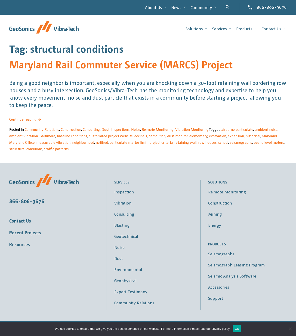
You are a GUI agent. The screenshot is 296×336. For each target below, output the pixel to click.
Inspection (124, 191)
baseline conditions (72, 135)
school (223, 142)
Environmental (128, 269)
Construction (71, 129)
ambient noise (266, 129)
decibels (140, 135)
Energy (214, 225)
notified (102, 142)
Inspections (120, 129)
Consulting (91, 129)
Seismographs (221, 253)
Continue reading (25, 119)
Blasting (122, 225)
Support (215, 298)
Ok (237, 328)
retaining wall (185, 142)
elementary (198, 135)
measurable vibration (53, 142)
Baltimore (47, 135)
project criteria (161, 142)
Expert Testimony (130, 291)
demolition (157, 135)
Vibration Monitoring (192, 129)
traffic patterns (56, 148)
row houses (207, 142)
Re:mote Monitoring (158, 129)
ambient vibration (23, 135)
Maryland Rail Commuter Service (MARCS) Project (121, 64)
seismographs (241, 142)
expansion (236, 135)
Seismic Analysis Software (232, 275)
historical (253, 135)
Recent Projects (25, 232)
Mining (215, 214)
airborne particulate (237, 129)
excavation (217, 135)
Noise (135, 129)
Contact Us (20, 221)
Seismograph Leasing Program (236, 264)
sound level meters (269, 142)
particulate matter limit (129, 142)
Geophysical (125, 280)
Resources (19, 244)
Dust (106, 129)
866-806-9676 (272, 7)
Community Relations (42, 129)
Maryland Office (22, 142)
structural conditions (26, 148)
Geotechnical (126, 236)
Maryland (269, 135)
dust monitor (177, 135)
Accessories (218, 287)
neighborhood (83, 142)
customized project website (111, 135)
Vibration (123, 202)
